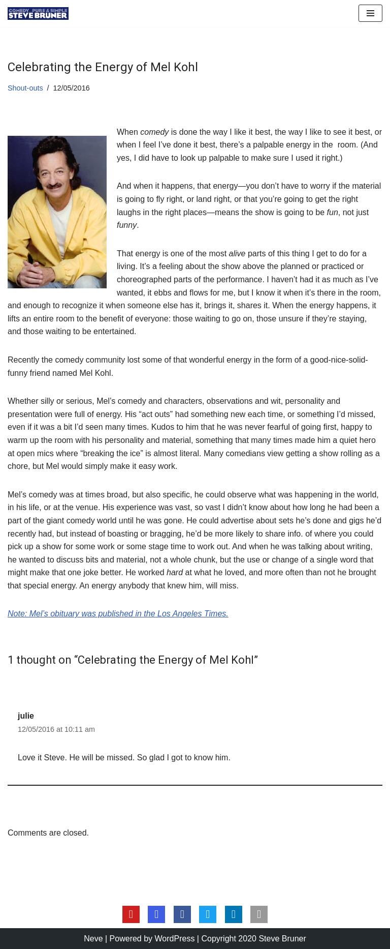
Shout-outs (25, 88)
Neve (93, 938)
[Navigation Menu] (370, 13)
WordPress (175, 938)
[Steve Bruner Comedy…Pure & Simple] (38, 13)
